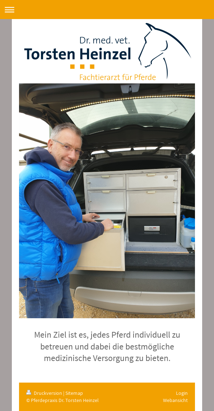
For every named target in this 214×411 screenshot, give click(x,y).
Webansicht (175, 400)
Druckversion (44, 393)
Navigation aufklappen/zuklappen (107, 9)
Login (182, 393)
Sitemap (74, 393)
